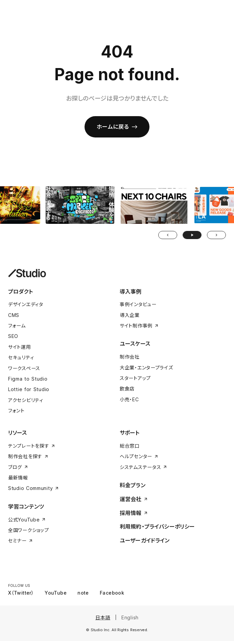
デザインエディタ (25, 304)
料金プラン (132, 485)
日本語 (102, 617)
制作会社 (130, 357)
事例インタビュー (138, 304)
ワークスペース (24, 368)
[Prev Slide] (167, 235)
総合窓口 (130, 446)
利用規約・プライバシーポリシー (157, 526)
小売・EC (129, 399)
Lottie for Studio (28, 389)
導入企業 (130, 315)
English (130, 617)
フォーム (17, 325)
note (83, 593)
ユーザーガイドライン (145, 540)
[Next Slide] (216, 235)
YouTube (56, 593)
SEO (13, 336)
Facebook (112, 593)
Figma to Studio (28, 379)
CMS (13, 315)
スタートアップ (135, 378)
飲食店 (127, 388)
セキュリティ (21, 357)
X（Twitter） (21, 593)
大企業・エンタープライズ (146, 367)
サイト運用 (19, 347)
